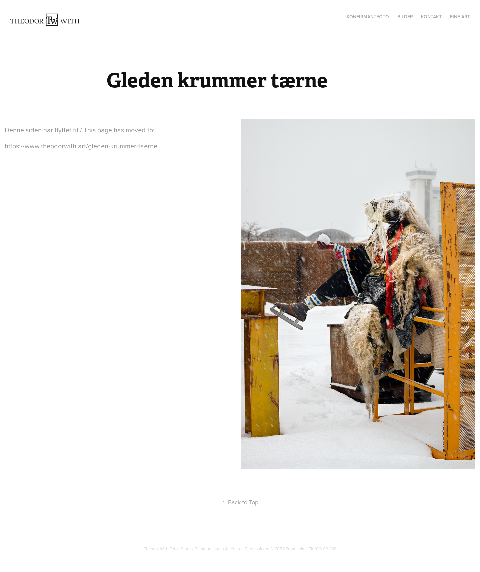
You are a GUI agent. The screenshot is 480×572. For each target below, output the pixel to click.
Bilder (405, 16)
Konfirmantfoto (368, 16)
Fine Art (460, 16)
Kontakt (431, 16)
